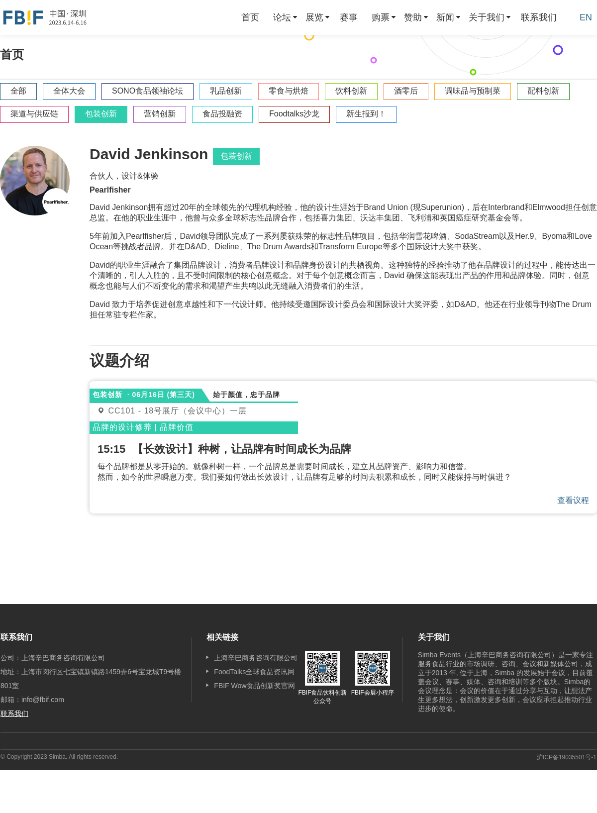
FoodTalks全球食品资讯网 (254, 672)
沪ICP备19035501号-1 (567, 757)
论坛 (282, 17)
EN (586, 17)
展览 (314, 17)
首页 (250, 17)
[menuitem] (250, 17)
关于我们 (486, 17)
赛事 (349, 17)
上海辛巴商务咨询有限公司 (256, 658)
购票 (381, 17)
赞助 (413, 17)
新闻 (445, 17)
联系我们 (539, 17)
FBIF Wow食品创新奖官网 (254, 686)
